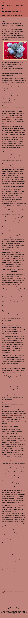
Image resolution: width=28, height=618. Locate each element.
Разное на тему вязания (13, 595)
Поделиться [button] (5, 589)
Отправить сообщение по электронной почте (12, 591)
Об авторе (18, 15)
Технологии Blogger (14, 608)
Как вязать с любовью (13, 5)
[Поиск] (25, 2)
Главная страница (8, 15)
